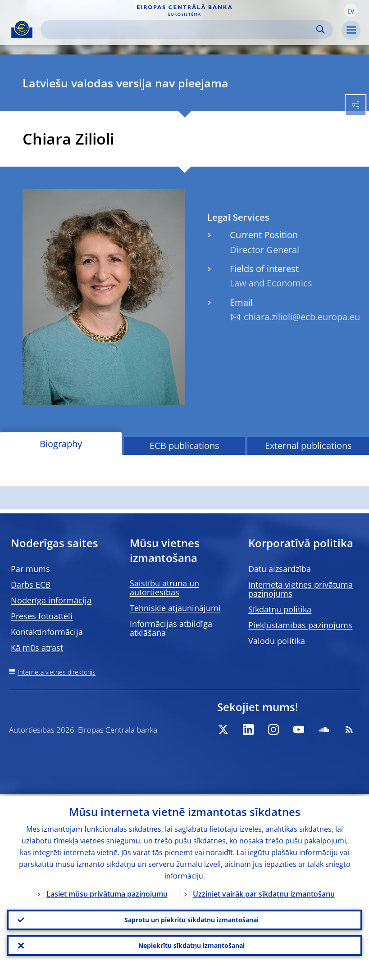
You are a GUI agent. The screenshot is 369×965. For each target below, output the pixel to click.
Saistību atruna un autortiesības (164, 588)
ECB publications (184, 445)
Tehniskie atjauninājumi (175, 608)
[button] (350, 10)
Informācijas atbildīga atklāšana (171, 628)
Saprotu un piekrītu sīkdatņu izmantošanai (191, 919)
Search (320, 29)
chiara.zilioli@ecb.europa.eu (302, 317)
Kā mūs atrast (37, 647)
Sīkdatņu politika (279, 609)
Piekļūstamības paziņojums (300, 625)
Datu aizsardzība (279, 568)
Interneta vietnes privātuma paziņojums (300, 589)
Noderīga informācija (51, 600)
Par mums (30, 568)
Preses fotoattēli (42, 616)
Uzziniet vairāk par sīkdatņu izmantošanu (264, 892)
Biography (61, 444)
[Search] (179, 29)
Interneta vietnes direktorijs (57, 672)
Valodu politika (276, 640)
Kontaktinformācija (47, 631)
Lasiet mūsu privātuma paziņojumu (107, 892)
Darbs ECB (30, 584)
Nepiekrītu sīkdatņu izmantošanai (191, 945)
